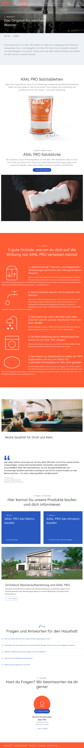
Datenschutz (8, 745)
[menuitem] (23, 3)
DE (78, 3)
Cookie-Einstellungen (20, 745)
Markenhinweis (52, 745)
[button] (42, 639)
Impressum (32, 745)
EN (81, 3)
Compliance (42, 745)
